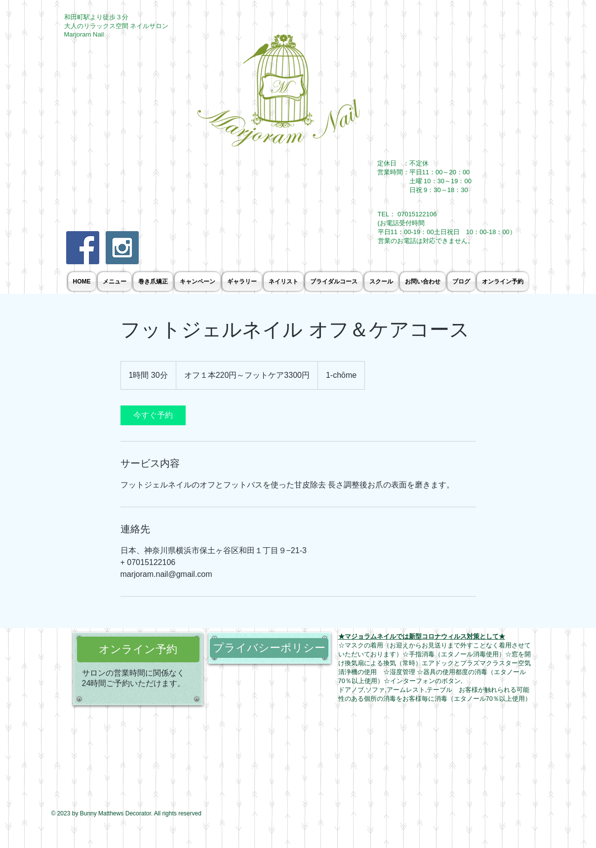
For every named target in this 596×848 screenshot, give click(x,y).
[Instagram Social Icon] (122, 247)
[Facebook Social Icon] (82, 247)
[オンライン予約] (138, 649)
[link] (153, 415)
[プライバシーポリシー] (269, 648)
